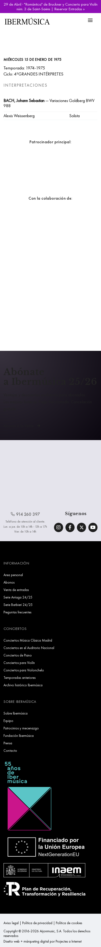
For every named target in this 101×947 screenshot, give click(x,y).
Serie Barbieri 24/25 (18, 604)
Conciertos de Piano (18, 655)
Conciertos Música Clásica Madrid (28, 640)
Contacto (10, 750)
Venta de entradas (16, 590)
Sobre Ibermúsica (16, 713)
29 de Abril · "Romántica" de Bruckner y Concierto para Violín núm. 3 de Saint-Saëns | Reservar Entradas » (50, 6)
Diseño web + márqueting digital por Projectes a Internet (43, 941)
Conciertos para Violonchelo (24, 670)
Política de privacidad (37, 923)
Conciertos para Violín (19, 662)
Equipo (8, 720)
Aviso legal (11, 923)
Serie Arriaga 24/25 (18, 597)
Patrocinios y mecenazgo (21, 728)
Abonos (9, 582)
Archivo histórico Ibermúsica (23, 685)
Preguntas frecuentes (17, 612)
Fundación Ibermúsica (19, 735)
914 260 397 (25, 514)
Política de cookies (69, 923)
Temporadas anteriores (20, 677)
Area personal (13, 575)
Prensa (8, 743)
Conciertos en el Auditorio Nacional (29, 648)
